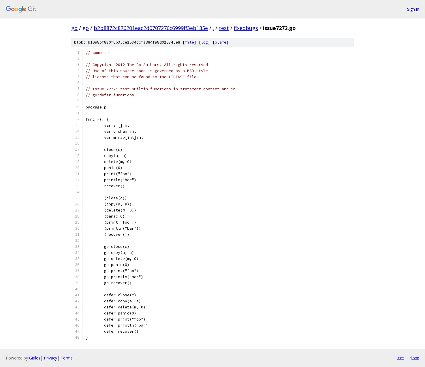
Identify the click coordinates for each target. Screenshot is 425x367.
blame (220, 42)
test (224, 28)
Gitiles (34, 358)
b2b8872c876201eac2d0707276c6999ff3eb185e (151, 28)
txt (400, 357)
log (204, 42)
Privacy (50, 358)
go (74, 28)
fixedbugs (246, 28)
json (414, 357)
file (189, 42)
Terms (67, 358)
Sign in (413, 9)
